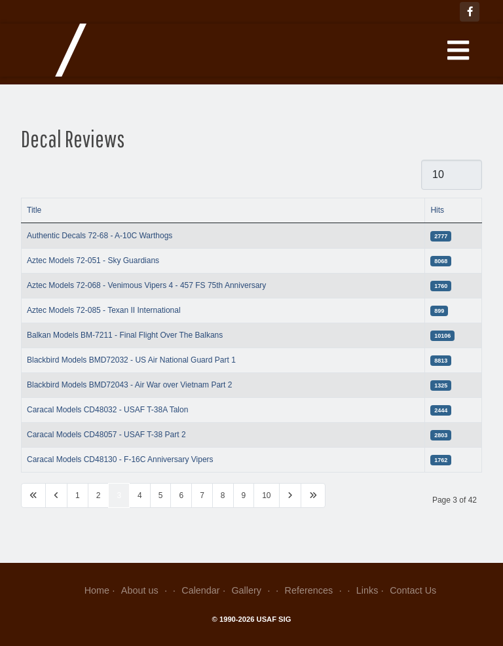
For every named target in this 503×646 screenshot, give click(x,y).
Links (367, 590)
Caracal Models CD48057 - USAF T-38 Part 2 (106, 434)
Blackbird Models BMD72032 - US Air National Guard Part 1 (131, 360)
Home (96, 590)
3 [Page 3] (119, 495)
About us (145, 590)
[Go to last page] (313, 495)
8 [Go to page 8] (223, 495)
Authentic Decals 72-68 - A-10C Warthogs (99, 235)
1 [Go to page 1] (77, 495)
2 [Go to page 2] (98, 495)
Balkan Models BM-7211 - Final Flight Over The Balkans (125, 335)
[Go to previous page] (56, 495)
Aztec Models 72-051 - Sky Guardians (93, 260)
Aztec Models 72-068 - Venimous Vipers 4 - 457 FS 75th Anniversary (146, 285)
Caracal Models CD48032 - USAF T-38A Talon (107, 409)
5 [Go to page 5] (160, 495)
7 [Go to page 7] (202, 495)
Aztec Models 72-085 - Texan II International (104, 310)
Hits (437, 210)
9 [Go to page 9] (244, 495)
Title (34, 210)
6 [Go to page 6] (181, 495)
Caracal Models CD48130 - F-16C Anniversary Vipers (120, 459)
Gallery (251, 590)
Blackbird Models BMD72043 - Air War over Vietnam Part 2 (129, 384)
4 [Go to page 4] (140, 495)
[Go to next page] (290, 495)
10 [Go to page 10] (266, 495)
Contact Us (413, 590)
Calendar (200, 590)
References (315, 590)
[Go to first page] (33, 495)
